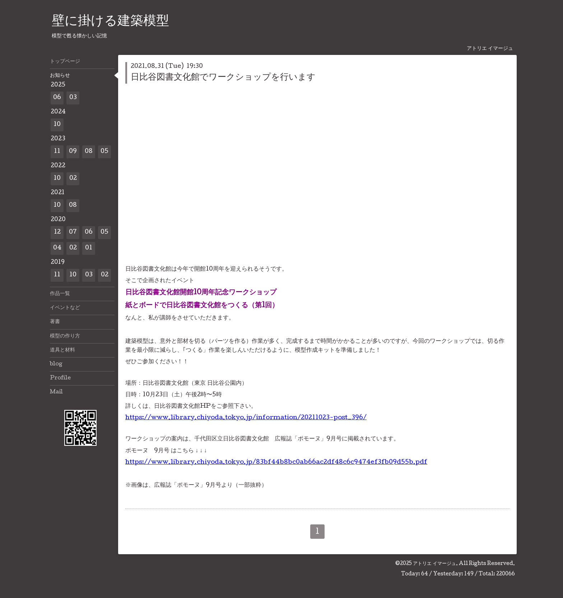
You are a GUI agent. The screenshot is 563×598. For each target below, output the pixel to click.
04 (57, 248)
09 (73, 152)
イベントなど (65, 308)
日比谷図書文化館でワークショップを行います (223, 78)
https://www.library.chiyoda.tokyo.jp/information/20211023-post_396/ (246, 418)
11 (57, 152)
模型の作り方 (65, 336)
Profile (60, 378)
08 (89, 152)
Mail (56, 392)
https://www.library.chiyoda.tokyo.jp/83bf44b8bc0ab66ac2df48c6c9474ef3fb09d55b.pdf (276, 462)
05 (104, 152)
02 (73, 179)
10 (57, 125)
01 (88, 248)
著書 (55, 322)
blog (56, 364)
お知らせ (60, 76)
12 (57, 232)
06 (57, 98)
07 (73, 232)
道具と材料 (62, 350)
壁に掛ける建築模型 (110, 22)
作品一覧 (60, 294)
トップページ (65, 62)
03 (73, 98)
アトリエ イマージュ (434, 563)
